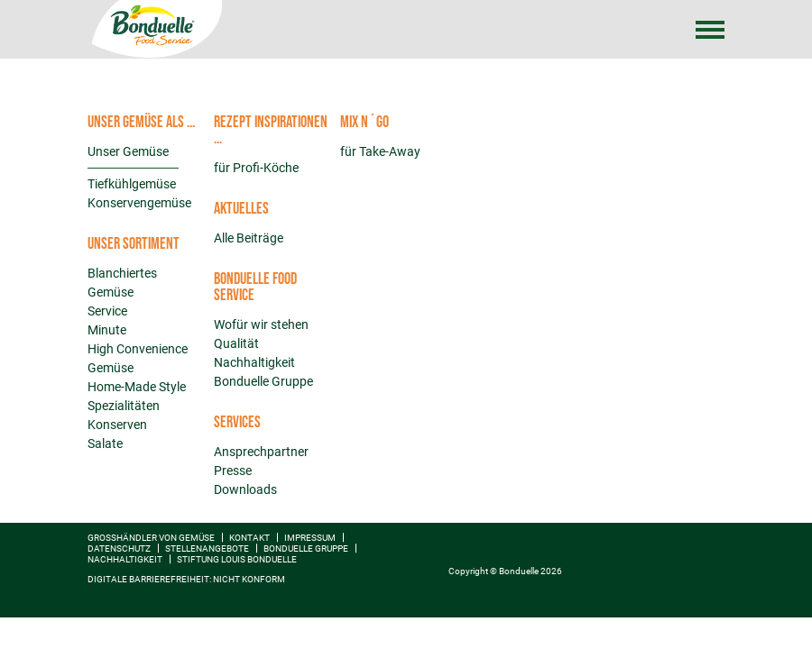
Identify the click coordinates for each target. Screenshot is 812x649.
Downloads (245, 489)
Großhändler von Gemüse (151, 538)
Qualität (236, 343)
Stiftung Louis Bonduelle (237, 559)
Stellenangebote (207, 548)
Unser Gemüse (128, 151)
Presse (233, 470)
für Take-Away (380, 151)
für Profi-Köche (256, 167)
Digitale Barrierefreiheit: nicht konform (186, 579)
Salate (105, 443)
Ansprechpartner (261, 451)
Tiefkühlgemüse (132, 184)
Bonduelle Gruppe (263, 381)
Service (107, 311)
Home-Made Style (137, 386)
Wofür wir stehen (261, 324)
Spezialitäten (124, 405)
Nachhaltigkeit (254, 362)
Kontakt (249, 538)
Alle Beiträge (248, 238)
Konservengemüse (139, 203)
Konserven (117, 424)
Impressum (310, 538)
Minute (107, 330)
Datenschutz (119, 548)
